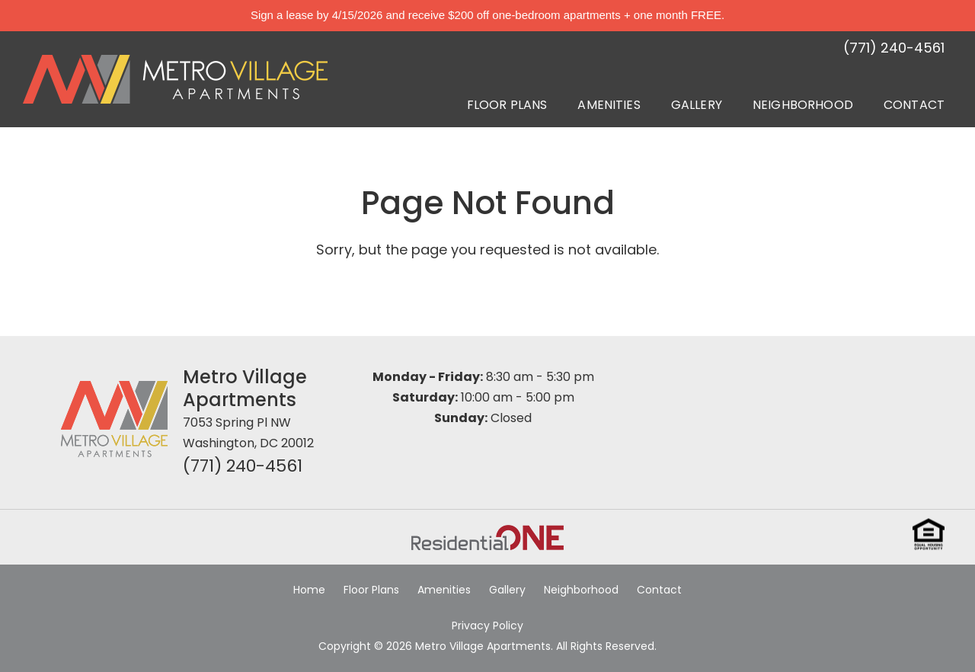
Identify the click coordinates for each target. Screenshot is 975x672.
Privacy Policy (487, 625)
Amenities (608, 105)
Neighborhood (803, 105)
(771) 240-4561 (242, 466)
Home (309, 589)
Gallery (696, 105)
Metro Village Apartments (245, 388)
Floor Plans (507, 105)
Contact (914, 105)
